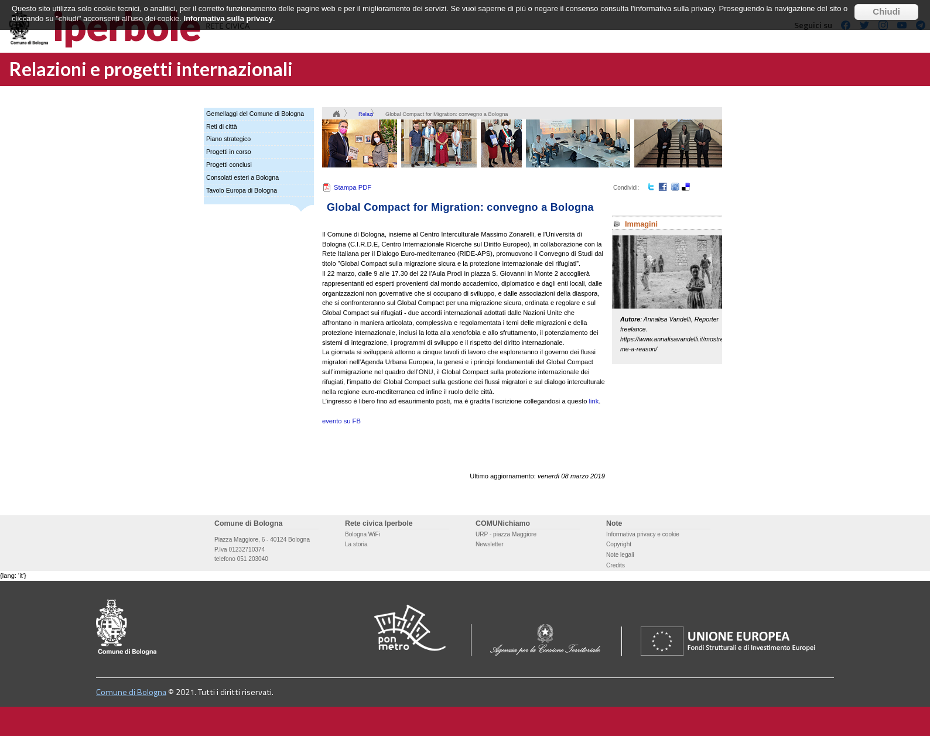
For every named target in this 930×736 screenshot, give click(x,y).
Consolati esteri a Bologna (242, 177)
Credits (615, 565)
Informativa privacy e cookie (642, 534)
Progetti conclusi (229, 164)
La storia (356, 544)
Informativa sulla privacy (228, 10)
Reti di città (221, 126)
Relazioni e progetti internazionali (151, 68)
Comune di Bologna (131, 692)
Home (336, 114)
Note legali (620, 555)
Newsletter (490, 544)
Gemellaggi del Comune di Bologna (255, 113)
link (594, 401)
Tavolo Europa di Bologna (241, 190)
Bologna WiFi (362, 534)
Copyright (618, 544)
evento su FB (341, 421)
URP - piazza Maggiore (506, 534)
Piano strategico (228, 138)
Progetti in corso (228, 151)
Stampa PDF (352, 187)
